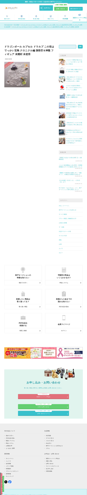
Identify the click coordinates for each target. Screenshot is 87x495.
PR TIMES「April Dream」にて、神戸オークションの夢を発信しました (70, 188)
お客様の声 (9, 418)
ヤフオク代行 (63, 235)
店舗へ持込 (49, 433)
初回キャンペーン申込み (79, 17)
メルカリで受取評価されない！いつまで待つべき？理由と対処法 (74, 62)
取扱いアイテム (10, 413)
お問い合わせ (50, 436)
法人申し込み (50, 441)
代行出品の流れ (21, 17)
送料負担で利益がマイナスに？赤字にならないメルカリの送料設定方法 (74, 115)
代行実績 (65, 17)
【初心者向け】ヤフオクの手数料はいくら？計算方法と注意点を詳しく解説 (74, 79)
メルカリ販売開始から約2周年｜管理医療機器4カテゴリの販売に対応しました (70, 166)
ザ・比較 (61, 227)
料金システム (51, 17)
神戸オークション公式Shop (54, 418)
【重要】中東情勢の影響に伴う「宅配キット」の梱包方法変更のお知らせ (70, 173)
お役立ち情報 (63, 223)
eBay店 (48, 415)
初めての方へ (10, 408)
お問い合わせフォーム (62, 383)
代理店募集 (49, 443)
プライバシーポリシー (12, 443)
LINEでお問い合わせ (25, 383)
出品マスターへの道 (65, 231)
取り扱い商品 (36, 17)
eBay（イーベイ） (64, 205)
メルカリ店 (49, 413)
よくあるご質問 (10, 420)
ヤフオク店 (49, 410)
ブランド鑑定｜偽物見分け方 (67, 218)
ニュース (8, 433)
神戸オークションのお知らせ (67, 210)
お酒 (60, 244)
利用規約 (8, 441)
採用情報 (8, 446)
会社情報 (8, 436)
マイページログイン (52, 438)
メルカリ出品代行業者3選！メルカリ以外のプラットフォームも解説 (74, 87)
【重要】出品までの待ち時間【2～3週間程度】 (70, 158)
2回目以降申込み (60, 492)
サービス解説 (63, 214)
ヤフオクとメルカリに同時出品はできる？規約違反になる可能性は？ (74, 140)
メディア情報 (10, 438)
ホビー (61, 252)
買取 (60, 240)
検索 (80, 46)
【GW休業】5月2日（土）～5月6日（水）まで (69, 181)
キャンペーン (10, 430)
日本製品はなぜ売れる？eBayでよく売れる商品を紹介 (74, 132)
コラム (48, 420)
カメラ (61, 248)
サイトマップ (10, 448)
